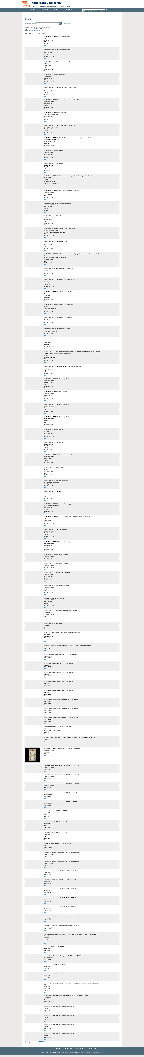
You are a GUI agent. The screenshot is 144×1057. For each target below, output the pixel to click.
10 (43, 33)
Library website (68, 1052)
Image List (37, 30)
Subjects (68, 10)
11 (44, 33)
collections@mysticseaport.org (91, 1052)
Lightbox (30, 30)
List (42, 30)
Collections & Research (46, 2)
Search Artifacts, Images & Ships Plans (52, 6)
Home (33, 10)
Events (56, 10)
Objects (44, 10)
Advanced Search (97, 10)
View (45, 45)
